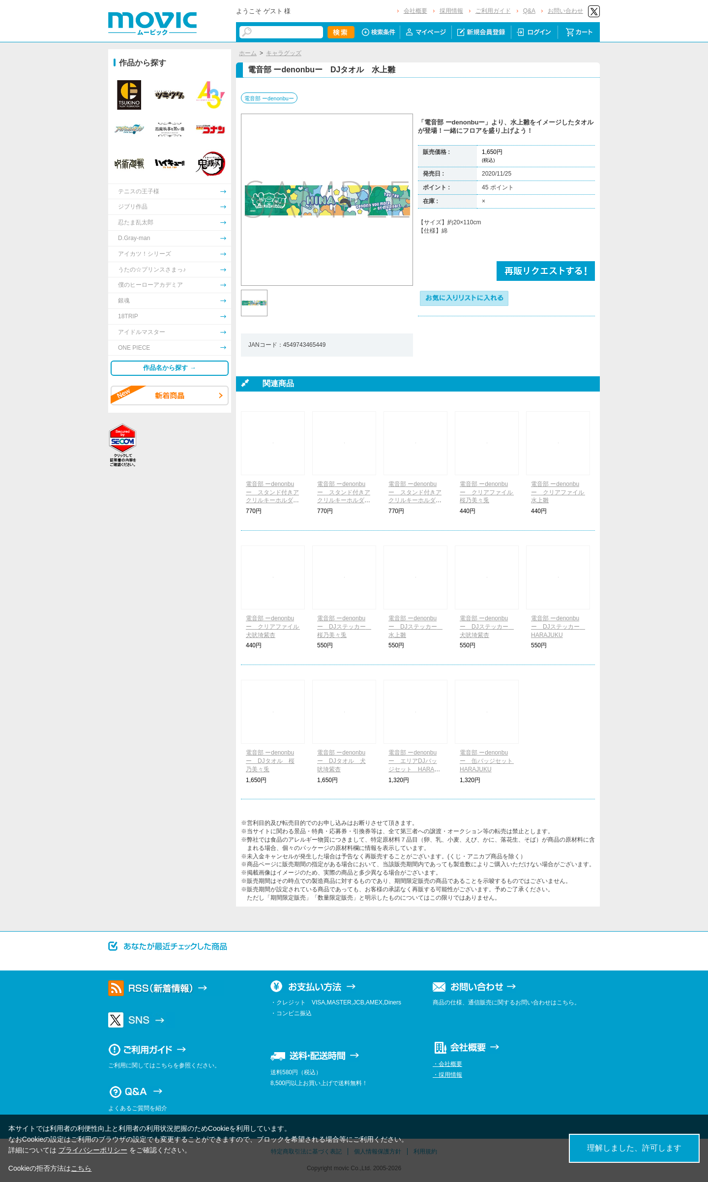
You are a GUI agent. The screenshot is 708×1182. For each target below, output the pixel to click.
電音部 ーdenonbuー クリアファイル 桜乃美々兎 (489, 492)
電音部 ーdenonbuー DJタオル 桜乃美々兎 (270, 761)
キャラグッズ (283, 53)
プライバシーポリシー (93, 1150)
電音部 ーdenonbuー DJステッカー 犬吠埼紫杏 (487, 626)
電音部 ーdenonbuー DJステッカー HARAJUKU (558, 626)
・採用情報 (447, 1074)
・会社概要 (447, 1064)
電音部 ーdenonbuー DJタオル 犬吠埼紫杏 (341, 761)
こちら (81, 1168)
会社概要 (415, 10)
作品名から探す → (169, 367)
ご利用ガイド (493, 10)
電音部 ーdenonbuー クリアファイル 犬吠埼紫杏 (275, 626)
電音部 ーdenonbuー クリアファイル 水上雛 (560, 492)
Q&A (529, 10)
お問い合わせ (565, 10)
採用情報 (451, 10)
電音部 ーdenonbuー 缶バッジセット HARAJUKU (489, 761)
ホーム (248, 53)
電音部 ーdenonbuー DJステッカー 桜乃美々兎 (344, 626)
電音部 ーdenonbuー (269, 98)
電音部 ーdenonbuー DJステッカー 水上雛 (415, 626)
